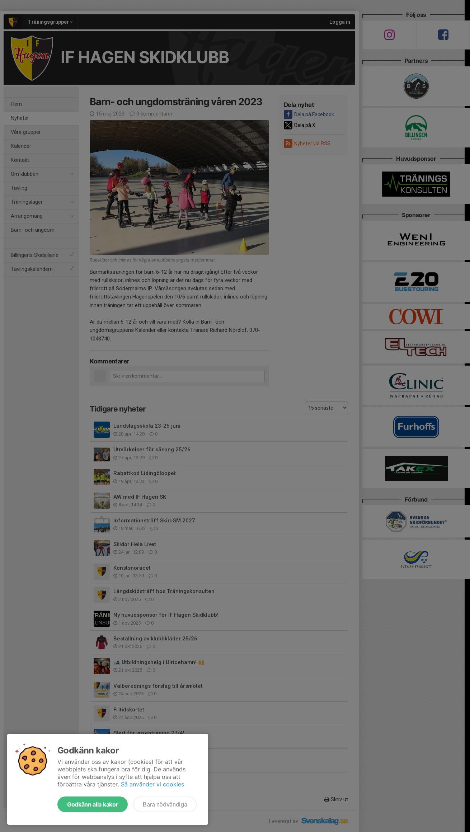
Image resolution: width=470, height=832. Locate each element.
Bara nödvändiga (165, 804)
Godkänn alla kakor (92, 804)
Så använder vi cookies (152, 784)
